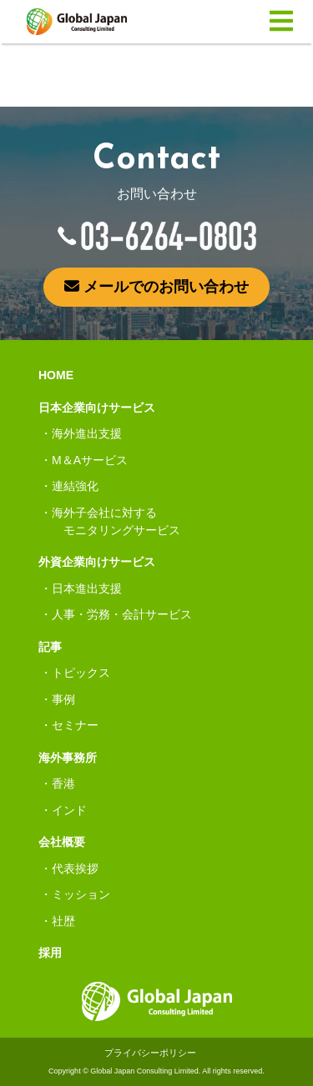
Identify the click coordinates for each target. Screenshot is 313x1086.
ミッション (81, 894)
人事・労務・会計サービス (122, 614)
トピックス (81, 672)
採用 (50, 952)
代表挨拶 (75, 868)
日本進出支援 (87, 588)
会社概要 (61, 841)
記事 (50, 646)
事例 (63, 699)
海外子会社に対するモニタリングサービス (116, 521)
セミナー (75, 725)
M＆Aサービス (90, 460)
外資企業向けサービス (96, 561)
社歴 (63, 921)
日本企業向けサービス (96, 407)
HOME (55, 375)
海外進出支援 (87, 433)
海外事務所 (67, 757)
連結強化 (75, 486)
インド (69, 810)
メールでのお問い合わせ (156, 286)
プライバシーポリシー (150, 1053)
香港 (63, 783)
